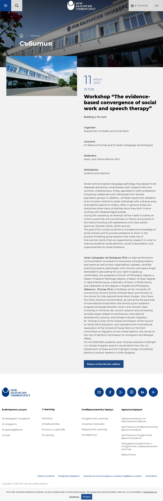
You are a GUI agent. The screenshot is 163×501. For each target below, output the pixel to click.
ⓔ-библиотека (51, 424)
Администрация (131, 409)
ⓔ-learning (48, 409)
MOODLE (47, 418)
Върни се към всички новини (103, 364)
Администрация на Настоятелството (133, 420)
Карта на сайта (45, 476)
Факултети (128, 454)
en (157, 5)
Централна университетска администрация (139, 428)
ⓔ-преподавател (12, 429)
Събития (34, 35)
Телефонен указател (69, 476)
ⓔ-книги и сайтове (53, 429)
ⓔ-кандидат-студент (16, 418)
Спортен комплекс (93, 424)
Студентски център (95, 418)
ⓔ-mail (6, 435)
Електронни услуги (14, 409)
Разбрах (87, 497)
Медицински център (94, 429)
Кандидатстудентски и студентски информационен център (139, 446)
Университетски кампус (97, 409)
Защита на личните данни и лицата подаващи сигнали (112, 476)
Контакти (151, 476)
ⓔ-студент (9, 424)
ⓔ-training (48, 435)
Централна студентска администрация (136, 436)
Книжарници (89, 434)
